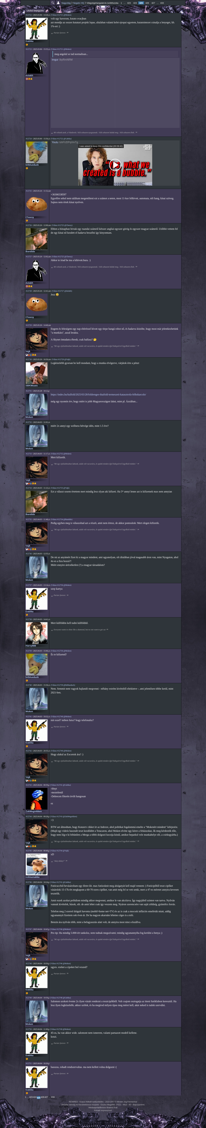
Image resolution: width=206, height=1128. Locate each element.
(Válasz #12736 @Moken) (61, 585)
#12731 (29, 391)
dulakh (29, 75)
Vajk (28, 351)
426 (147, 3)
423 (129, 3)
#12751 (29, 1063)
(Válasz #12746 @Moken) (60, 929)
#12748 (29, 963)
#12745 (29, 851)
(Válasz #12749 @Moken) (60, 1029)
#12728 (29, 291)
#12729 (29, 325)
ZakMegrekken (34, 811)
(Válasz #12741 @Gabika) (60, 785)
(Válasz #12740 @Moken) (61, 716)
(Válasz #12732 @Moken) (61, 454)
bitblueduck (32, 165)
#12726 (29, 225)
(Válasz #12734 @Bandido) (61, 519)
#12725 (29, 191)
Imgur (55, 59)
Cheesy (30, 217)
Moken (29, 417)
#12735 (29, 519)
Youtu (55, 142)
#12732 (29, 422)
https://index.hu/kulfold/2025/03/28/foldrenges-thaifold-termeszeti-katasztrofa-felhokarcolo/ (98, 394)
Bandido (30, 251)
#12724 (29, 139)
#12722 (29, 15)
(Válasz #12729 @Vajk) (61, 359)
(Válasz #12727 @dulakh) (62, 291)
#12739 (29, 651)
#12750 (29, 1029)
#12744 (29, 816)
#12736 (29, 554)
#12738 (29, 619)
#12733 (29, 454)
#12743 (29, 785)
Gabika (29, 41)
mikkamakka (33, 877)
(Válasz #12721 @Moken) (61, 15)
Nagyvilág (66, 3)
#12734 (29, 488)
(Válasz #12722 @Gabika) (61, 139)
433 (162, 3)
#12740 (29, 685)
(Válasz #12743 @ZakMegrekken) (63, 816)
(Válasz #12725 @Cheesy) (62, 225)
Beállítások (58, 2)
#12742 (29, 751)
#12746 (29, 882)
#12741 (29, 716)
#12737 (29, 585)
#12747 (29, 929)
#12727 (29, 256)
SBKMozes (32, 385)
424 (135, 3)
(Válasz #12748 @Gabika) (60, 998)
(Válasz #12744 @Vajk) (59, 851)
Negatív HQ (78, 3)
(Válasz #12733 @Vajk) (60, 488)
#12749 (29, 998)
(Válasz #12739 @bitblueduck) (63, 685)
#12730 (29, 359)
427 (153, 3)
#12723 (29, 49)
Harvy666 (31, 645)
